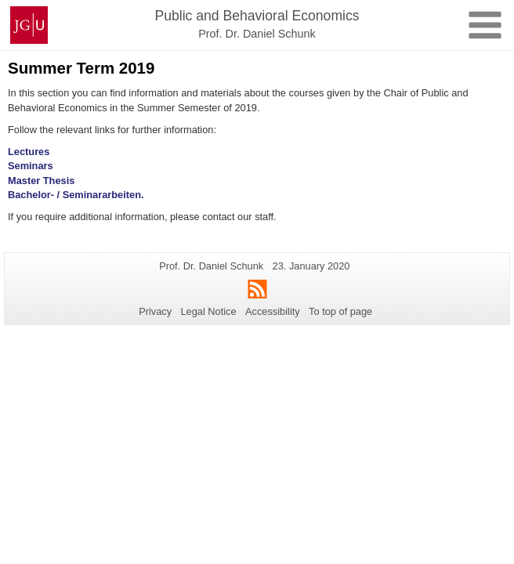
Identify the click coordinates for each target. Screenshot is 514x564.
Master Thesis (41, 180)
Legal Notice (208, 311)
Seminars (30, 166)
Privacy (155, 311)
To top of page (340, 311)
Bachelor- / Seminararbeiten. (76, 195)
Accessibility (272, 311)
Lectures (28, 151)
